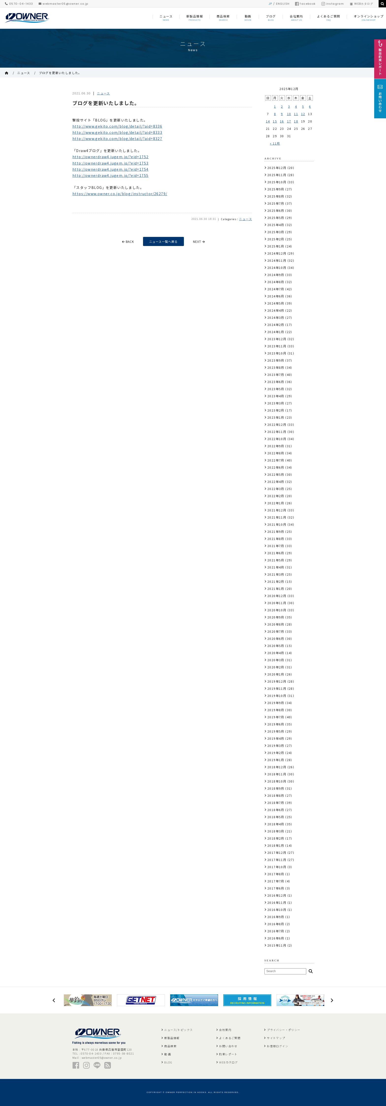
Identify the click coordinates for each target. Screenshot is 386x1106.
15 (275, 121)
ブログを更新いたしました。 (60, 73)
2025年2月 (275, 239)
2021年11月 (276, 517)
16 (282, 121)
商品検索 (170, 1046)
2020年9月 (275, 617)
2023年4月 (275, 396)
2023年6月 (275, 382)
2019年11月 (276, 688)
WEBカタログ (361, 4)
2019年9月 (275, 703)
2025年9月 (275, 189)
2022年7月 (275, 460)
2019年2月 (275, 753)
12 (303, 114)
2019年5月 (275, 731)
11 (296, 114)
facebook (305, 4)
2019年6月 (275, 724)
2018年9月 (275, 788)
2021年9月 (275, 531)
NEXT (199, 241)
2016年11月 (276, 902)
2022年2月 (275, 496)
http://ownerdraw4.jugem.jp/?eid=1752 (110, 156)
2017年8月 (275, 874)
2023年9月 (275, 360)
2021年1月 (275, 588)
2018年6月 (275, 810)
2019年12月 (276, 681)
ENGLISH (283, 4)
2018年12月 (276, 767)
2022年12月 (276, 424)
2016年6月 (275, 938)
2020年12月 (276, 596)
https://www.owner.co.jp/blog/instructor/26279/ (119, 193)
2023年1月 (275, 417)
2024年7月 (275, 289)
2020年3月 (275, 660)
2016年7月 (275, 931)
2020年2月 (275, 667)
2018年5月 (275, 817)
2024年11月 (276, 260)
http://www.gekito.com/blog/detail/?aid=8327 (117, 138)
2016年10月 (276, 909)
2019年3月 (275, 745)
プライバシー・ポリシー (283, 1030)
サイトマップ (276, 1038)
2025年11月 (276, 175)
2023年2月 (275, 410)
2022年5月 (275, 474)
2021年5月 (275, 560)
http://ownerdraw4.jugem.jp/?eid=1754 (110, 169)
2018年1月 (275, 845)
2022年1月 (275, 503)
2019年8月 (275, 710)
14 (268, 121)
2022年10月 (276, 439)
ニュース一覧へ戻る (163, 241)
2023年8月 (275, 367)
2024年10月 (276, 267)
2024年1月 (275, 332)
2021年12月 (276, 510)
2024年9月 (275, 275)
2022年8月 (275, 453)
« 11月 (275, 143)
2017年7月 (275, 881)
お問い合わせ (228, 1046)
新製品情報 (171, 1038)
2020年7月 (275, 631)
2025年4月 (275, 225)
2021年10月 (276, 524)
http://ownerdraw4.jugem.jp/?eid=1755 (110, 175)
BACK (128, 241)
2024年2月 (275, 325)
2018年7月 (275, 802)
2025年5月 (275, 217)
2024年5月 (275, 303)
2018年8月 (275, 795)
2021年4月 (275, 567)
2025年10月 (276, 182)
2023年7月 (275, 374)
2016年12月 (276, 895)
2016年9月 (275, 917)
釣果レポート (228, 1054)
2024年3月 (275, 317)
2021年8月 (275, 539)
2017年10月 (276, 867)
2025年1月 (275, 246)
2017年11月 (276, 860)
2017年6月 (275, 888)
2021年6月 (275, 553)
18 (296, 121)
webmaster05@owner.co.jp (63, 4)
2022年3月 (275, 489)
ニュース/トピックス (178, 1030)
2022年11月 (276, 432)
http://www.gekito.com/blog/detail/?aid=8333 (117, 132)
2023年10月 (276, 353)
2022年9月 (275, 446)
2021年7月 (275, 546)
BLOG (168, 1062)
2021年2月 (275, 581)
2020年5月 (275, 646)
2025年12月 (276, 168)
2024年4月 (275, 310)
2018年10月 (276, 781)
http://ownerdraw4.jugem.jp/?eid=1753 (110, 163)
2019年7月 (275, 717)
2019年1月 (275, 760)
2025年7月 (275, 203)
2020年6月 (275, 638)
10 (289, 114)
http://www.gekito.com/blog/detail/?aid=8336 (117, 126)
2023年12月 (276, 339)
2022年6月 (275, 467)
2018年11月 (276, 774)
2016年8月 (275, 924)
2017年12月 (276, 852)
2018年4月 (275, 824)
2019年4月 (275, 738)
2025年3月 (275, 232)
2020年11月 (276, 603)
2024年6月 (275, 296)
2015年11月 (276, 945)
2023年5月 (275, 389)
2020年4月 (275, 653)
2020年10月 (276, 610)
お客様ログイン (277, 1046)
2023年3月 (275, 403)
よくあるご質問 (230, 1038)
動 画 (167, 1054)
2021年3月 (275, 574)
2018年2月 (275, 838)
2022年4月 (275, 481)
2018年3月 (275, 831)
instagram (332, 4)
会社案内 (225, 1030)
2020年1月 (275, 674)
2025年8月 (275, 196)
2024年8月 (275, 282)
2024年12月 (276, 253)
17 (289, 121)
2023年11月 (276, 346)
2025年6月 (275, 210)
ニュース (23, 73)
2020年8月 (275, 624)
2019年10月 (276, 695)
